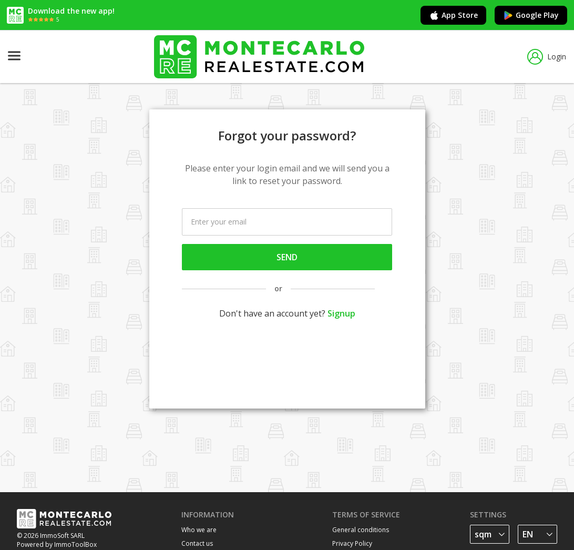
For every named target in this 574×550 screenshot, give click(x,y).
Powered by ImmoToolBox (57, 544)
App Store (453, 15)
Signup (341, 313)
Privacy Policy (352, 543)
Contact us (197, 543)
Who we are (199, 529)
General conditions (360, 529)
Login (546, 57)
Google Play (531, 15)
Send (287, 257)
